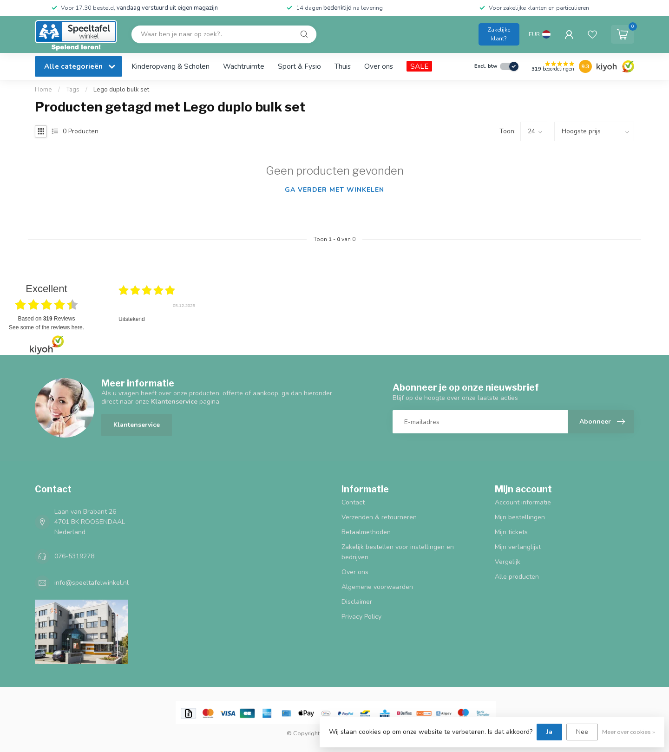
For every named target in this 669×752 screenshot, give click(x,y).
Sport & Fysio (299, 66)
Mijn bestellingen (520, 517)
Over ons (378, 66)
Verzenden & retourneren (379, 517)
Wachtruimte (243, 66)
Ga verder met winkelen (334, 189)
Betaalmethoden (366, 532)
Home (43, 89)
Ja (549, 731)
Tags (72, 89)
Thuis (342, 66)
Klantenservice (136, 424)
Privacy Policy (361, 616)
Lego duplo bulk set (121, 89)
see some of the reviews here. (46, 327)
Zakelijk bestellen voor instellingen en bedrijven (397, 552)
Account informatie (523, 502)
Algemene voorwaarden (377, 586)
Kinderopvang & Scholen (170, 66)
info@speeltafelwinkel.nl (91, 582)
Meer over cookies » (628, 732)
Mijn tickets (511, 532)
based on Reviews (46, 318)
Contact (353, 502)
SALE (419, 66)
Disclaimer (356, 601)
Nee (582, 731)
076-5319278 (74, 556)
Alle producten (517, 576)
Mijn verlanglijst (518, 547)
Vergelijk (507, 561)
